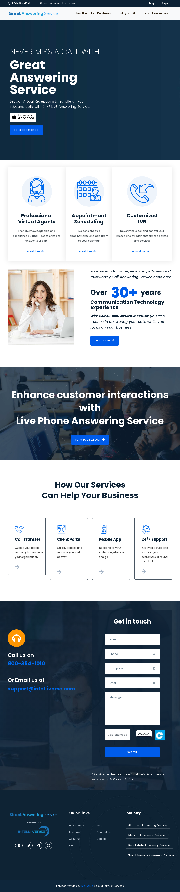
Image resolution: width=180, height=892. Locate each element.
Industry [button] (120, 13)
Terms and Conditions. (124, 779)
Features (104, 13)
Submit (132, 752)
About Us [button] (139, 13)
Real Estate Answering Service (149, 845)
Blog (71, 845)
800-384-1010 (19, 3)
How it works (84, 13)
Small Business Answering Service (151, 855)
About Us (74, 839)
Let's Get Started (90, 439)
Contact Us (104, 832)
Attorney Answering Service (147, 825)
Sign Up (167, 3)
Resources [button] (160, 13)
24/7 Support (154, 539)
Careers (101, 839)
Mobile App (110, 539)
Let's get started (26, 130)
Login (152, 3)
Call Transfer (27, 539)
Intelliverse (87, 886)
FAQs (100, 825)
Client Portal (69, 539)
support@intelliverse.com (59, 3)
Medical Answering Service (146, 835)
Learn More (35, 251)
